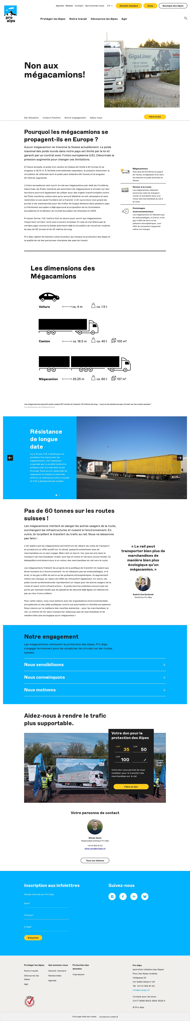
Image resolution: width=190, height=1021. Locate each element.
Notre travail (78, 18)
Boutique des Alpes (173, 5)
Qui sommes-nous (94, 5)
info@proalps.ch (141, 990)
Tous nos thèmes (95, 860)
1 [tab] (56, 495)
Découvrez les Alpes (104, 18)
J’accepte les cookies (107, 1017)
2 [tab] (59, 495)
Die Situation (31, 117)
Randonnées (54, 975)
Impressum (78, 974)
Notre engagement (75, 117)
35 (122, 748)
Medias (69, 5)
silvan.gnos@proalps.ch (95, 848)
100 (122, 758)
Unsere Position (52, 117)
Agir (124, 18)
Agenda (60, 5)
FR (109, 6)
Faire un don (155, 117)
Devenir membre (129, 5)
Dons (150, 5)
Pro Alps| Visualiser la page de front (10, 14)
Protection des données (81, 967)
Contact (79, 5)
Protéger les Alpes (52, 18)
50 (140, 748)
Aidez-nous (96, 117)
